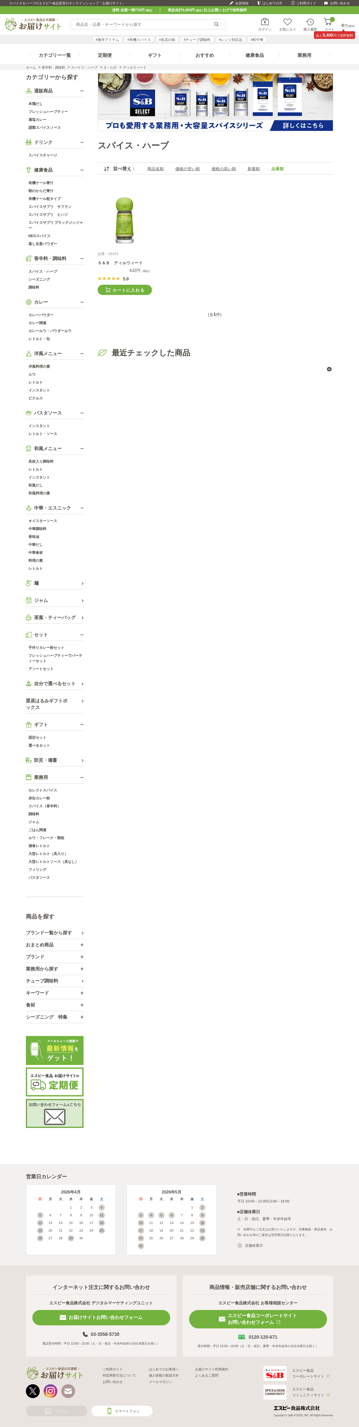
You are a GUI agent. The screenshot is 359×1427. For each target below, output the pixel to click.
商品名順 (155, 169)
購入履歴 (310, 29)
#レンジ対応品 (230, 40)
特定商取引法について (119, 1375)
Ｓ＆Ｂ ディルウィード (120, 263)
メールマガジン (160, 1382)
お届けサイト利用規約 (211, 1369)
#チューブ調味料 (197, 40)
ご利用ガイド (306, 3)
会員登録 (242, 3)
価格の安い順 (187, 169)
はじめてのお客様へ (164, 1369)
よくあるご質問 (206, 1375)
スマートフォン (127, 1411)
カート (330, 24)
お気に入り (287, 29)
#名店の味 (167, 40)
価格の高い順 (223, 169)
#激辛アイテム (107, 40)
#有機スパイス (139, 40)
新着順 (254, 169)
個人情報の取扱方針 (164, 1375)
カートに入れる (128, 290)
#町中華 (257, 40)
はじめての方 (272, 3)
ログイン (265, 29)
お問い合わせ (340, 3)
